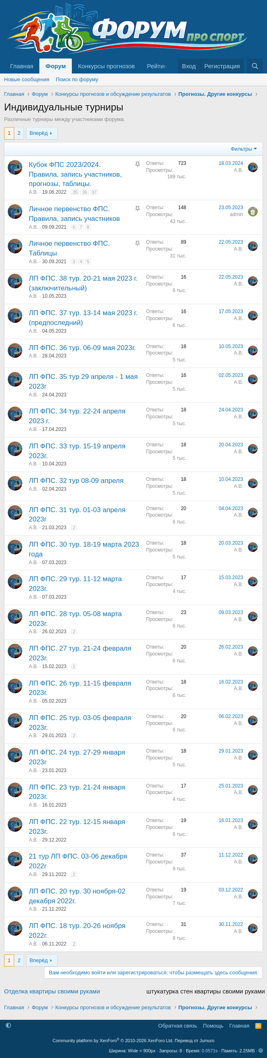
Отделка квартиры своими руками (52, 991)
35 (75, 192)
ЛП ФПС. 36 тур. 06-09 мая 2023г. (82, 348)
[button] (8, 1026)
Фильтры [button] (241, 149)
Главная (21, 66)
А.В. (33, 192)
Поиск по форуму (77, 79)
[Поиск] (255, 66)
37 (94, 192)
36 (84, 192)
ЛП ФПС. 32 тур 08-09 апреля (76, 481)
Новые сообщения (27, 79)
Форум (55, 66)
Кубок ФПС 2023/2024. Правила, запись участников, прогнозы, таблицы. (75, 174)
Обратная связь (177, 1026)
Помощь (213, 1026)
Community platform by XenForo (113, 1040)
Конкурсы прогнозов (106, 66)
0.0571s (209, 1050)
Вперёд (39, 133)
